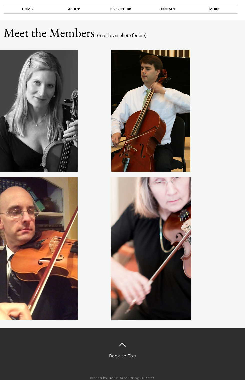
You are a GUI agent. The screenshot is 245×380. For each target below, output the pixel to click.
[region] (151, 111)
